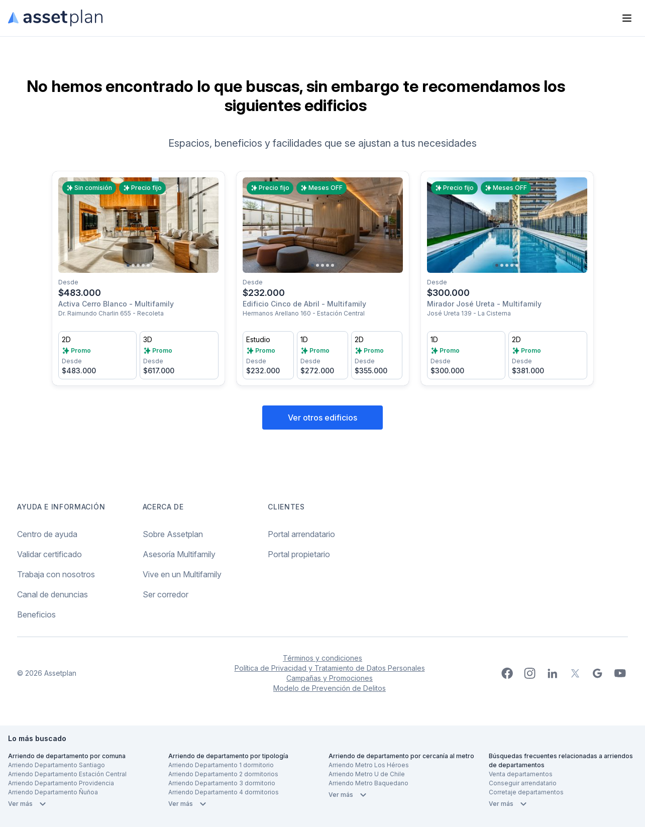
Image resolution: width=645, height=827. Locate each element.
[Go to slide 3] (138, 265)
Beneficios (36, 614)
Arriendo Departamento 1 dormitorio (221, 765)
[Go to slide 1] (128, 265)
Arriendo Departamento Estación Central (67, 774)
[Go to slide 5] (148, 265)
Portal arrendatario (301, 534)
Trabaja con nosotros (56, 574)
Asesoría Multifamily (179, 554)
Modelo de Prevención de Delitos (329, 688)
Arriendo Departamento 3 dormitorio (221, 783)
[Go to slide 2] (133, 265)
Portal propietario (299, 554)
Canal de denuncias (52, 594)
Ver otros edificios (322, 417)
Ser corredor (165, 594)
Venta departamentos (521, 774)
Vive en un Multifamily (182, 574)
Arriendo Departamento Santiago (56, 765)
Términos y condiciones (322, 658)
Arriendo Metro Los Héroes (369, 765)
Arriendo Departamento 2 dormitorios (223, 774)
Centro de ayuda (47, 534)
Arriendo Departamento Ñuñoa (53, 792)
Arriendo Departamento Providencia (61, 783)
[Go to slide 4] (143, 265)
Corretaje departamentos (526, 792)
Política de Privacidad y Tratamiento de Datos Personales (330, 668)
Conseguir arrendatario (523, 783)
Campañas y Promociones (329, 678)
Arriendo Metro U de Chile (367, 774)
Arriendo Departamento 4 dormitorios (223, 792)
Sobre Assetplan (173, 534)
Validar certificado (49, 554)
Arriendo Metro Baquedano (368, 783)
